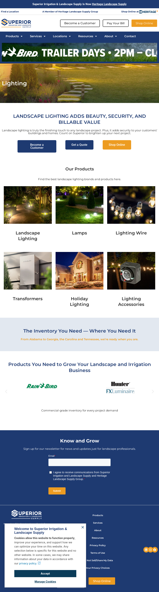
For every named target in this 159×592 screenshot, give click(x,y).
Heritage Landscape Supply (109, 4)
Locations (62, 36)
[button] (6, 52)
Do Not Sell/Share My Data (98, 560)
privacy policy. (30, 563)
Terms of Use (97, 552)
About (110, 36)
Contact (130, 36)
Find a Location (10, 11)
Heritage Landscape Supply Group (78, 11)
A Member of (50, 11)
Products (14, 36)
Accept (45, 573)
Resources (87, 36)
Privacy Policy (98, 545)
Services (37, 36)
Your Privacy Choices (98, 567)
